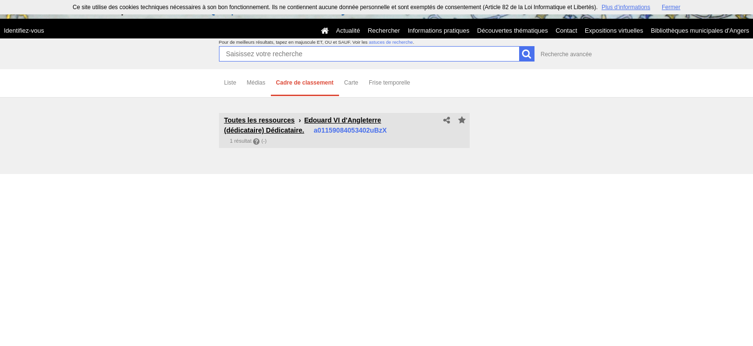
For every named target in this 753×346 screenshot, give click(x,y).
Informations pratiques (439, 30)
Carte (351, 82)
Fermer (671, 7)
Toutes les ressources (259, 120)
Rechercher (384, 30)
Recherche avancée (566, 54)
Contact (566, 30)
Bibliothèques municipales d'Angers (700, 30)
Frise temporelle (389, 82)
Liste (230, 82)
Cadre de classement (305, 82)
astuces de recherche (391, 42)
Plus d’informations (626, 7)
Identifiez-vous (24, 30)
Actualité (348, 30)
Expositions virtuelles (614, 30)
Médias (256, 82)
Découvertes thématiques (512, 30)
